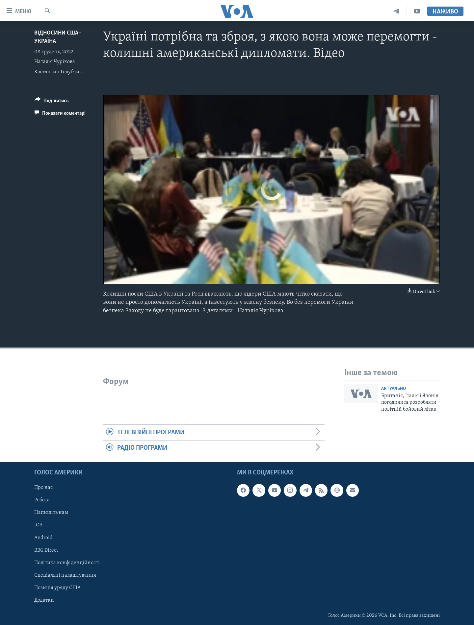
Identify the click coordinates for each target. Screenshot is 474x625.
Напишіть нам (51, 512)
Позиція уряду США (57, 587)
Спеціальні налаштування (65, 575)
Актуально (393, 388)
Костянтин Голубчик (58, 72)
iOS (38, 525)
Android (43, 537)
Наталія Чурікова (54, 61)
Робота (42, 500)
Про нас (43, 487)
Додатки (44, 600)
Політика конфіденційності (67, 562)
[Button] (52, 101)
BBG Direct (46, 550)
